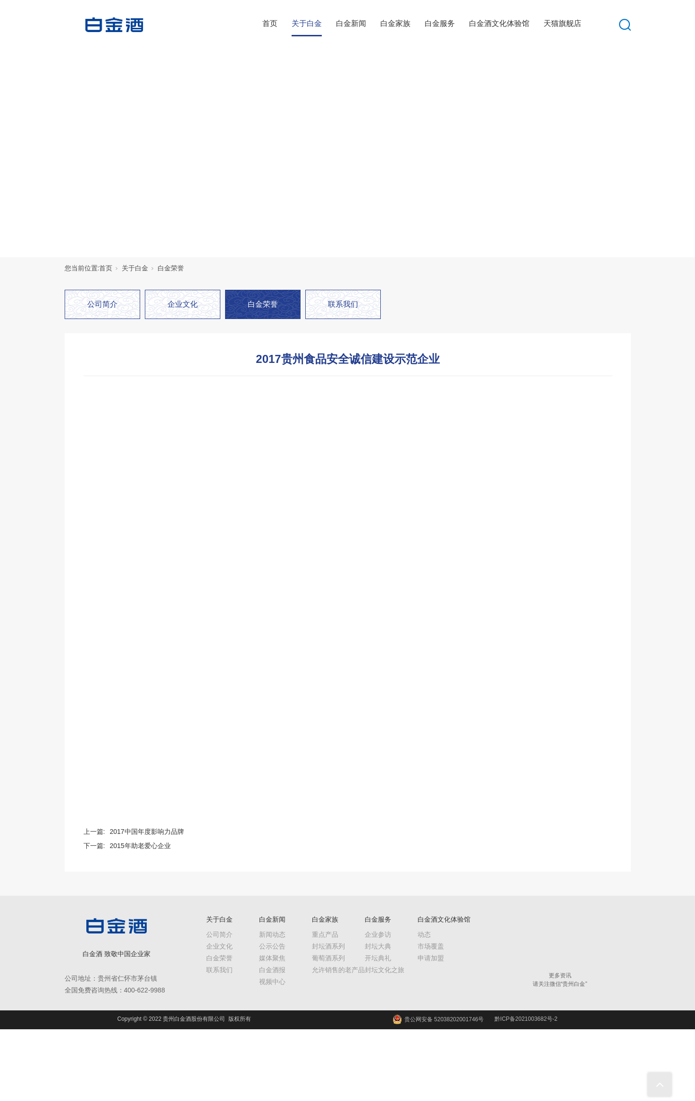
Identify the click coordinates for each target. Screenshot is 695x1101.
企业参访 (378, 934)
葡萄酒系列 (328, 958)
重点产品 (325, 934)
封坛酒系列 (328, 946)
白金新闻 (351, 23)
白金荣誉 (171, 268)
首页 (269, 23)
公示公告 (272, 946)
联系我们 (343, 304)
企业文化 (182, 304)
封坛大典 (378, 946)
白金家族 (395, 23)
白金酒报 (272, 970)
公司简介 (102, 304)
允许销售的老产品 (338, 970)
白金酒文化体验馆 (499, 23)
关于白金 (307, 23)
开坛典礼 (378, 958)
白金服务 (440, 23)
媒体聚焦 (272, 958)
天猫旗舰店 (562, 23)
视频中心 (272, 981)
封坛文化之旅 (384, 970)
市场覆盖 (431, 946)
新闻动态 (272, 934)
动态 (424, 934)
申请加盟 (431, 958)
